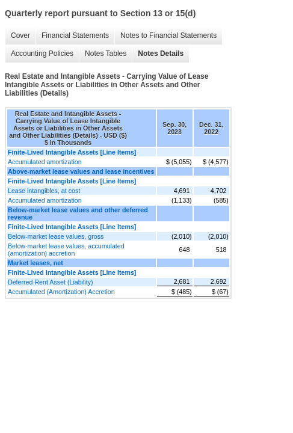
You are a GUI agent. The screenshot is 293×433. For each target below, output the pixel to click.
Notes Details (161, 53)
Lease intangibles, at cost (44, 190)
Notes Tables (105, 53)
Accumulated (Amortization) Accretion (61, 291)
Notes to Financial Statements (168, 35)
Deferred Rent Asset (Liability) (50, 282)
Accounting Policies (42, 53)
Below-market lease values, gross (55, 236)
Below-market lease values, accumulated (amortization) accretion (66, 249)
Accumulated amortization (45, 161)
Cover (20, 35)
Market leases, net (35, 262)
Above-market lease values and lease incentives (81, 171)
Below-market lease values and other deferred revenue (78, 213)
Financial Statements (75, 35)
